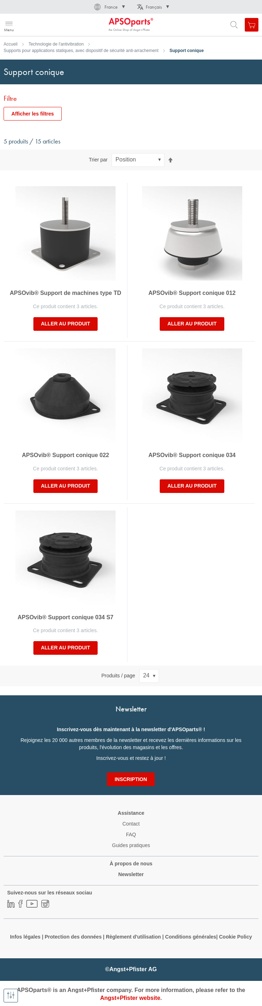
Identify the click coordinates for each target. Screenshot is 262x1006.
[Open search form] (234, 24)
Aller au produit (65, 323)
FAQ (131, 834)
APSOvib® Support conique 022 (65, 455)
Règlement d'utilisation (133, 937)
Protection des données (73, 937)
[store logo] (40, 25)
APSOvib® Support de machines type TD (65, 293)
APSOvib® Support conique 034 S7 (65, 617)
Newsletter (131, 874)
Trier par (98, 160)
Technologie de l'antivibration (56, 44)
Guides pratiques (131, 845)
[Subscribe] (130, 779)
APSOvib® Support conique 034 (192, 455)
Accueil (11, 44)
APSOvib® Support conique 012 (192, 293)
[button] (109, 7)
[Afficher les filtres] (11, 995)
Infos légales (25, 937)
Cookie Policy (235, 937)
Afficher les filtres (32, 114)
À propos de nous (131, 863)
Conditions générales (190, 937)
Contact (131, 824)
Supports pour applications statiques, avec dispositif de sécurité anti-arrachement (81, 50)
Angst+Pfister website (130, 998)
